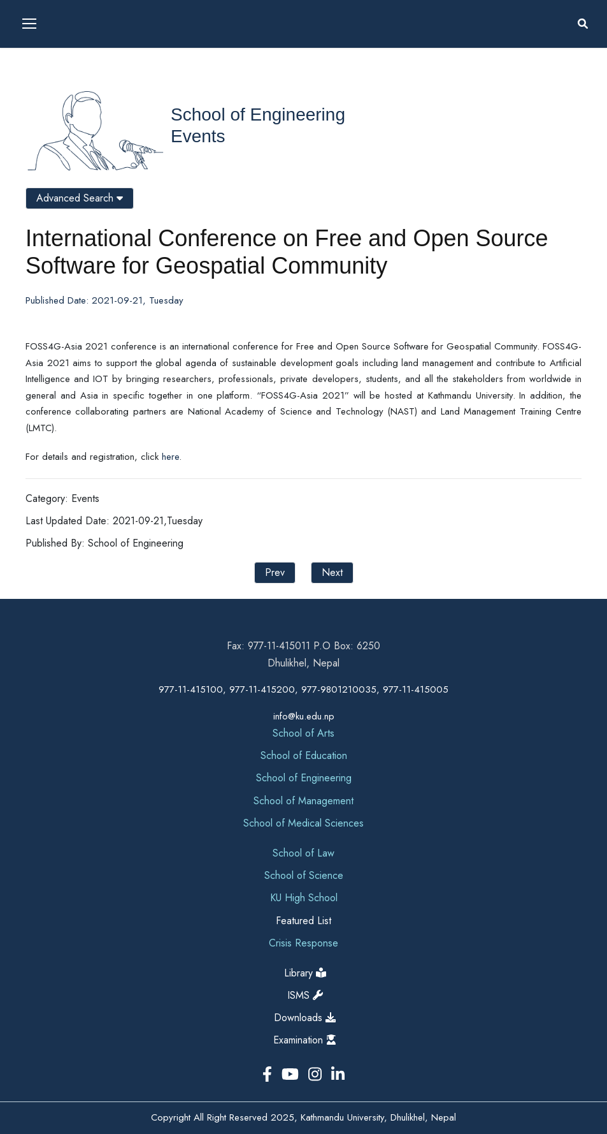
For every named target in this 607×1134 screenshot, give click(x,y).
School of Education (304, 755)
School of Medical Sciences (303, 823)
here (170, 457)
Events (198, 136)
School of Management (303, 800)
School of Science (303, 875)
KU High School (304, 897)
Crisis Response (303, 943)
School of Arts (303, 733)
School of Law (303, 853)
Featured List (303, 920)
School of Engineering (258, 114)
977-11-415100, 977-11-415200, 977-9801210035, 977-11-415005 (303, 689)
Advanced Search (79, 198)
